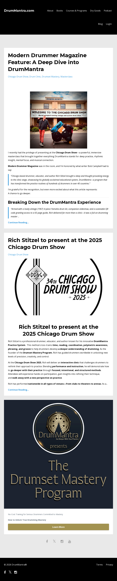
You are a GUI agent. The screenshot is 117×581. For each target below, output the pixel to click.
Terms (99, 564)
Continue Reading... (18, 222)
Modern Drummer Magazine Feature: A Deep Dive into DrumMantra (47, 62)
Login (109, 23)
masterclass (66, 76)
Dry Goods (95, 10)
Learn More (58, 527)
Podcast (108, 10)
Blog (100, 23)
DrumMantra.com (19, 11)
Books (60, 10)
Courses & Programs (76, 10)
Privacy (109, 564)
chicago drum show (18, 76)
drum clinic (35, 76)
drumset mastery (50, 76)
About (50, 10)
